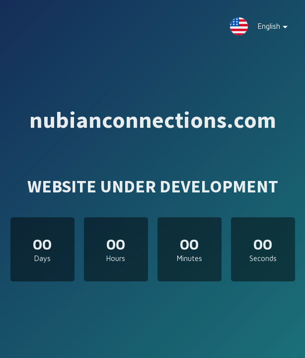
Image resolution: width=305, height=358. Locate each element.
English (265, 28)
